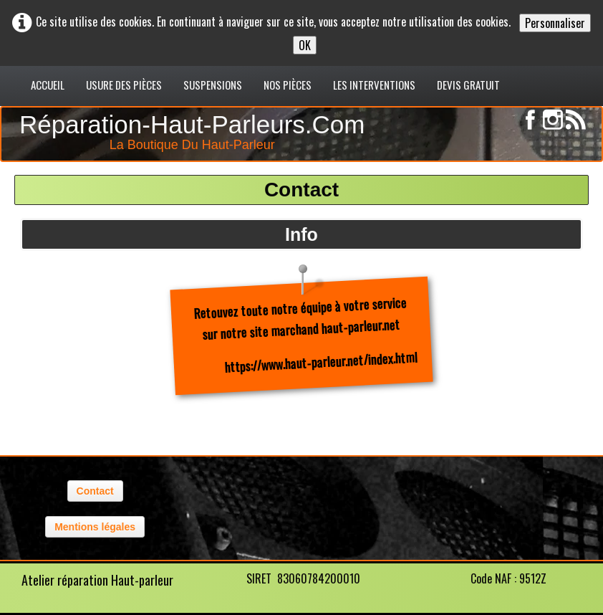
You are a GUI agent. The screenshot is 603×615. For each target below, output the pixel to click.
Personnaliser (555, 23)
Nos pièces (288, 84)
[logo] (195, 129)
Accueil (47, 84)
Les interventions (374, 84)
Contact (95, 491)
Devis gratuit (468, 84)
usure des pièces (124, 84)
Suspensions (212, 84)
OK (305, 45)
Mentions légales (94, 527)
